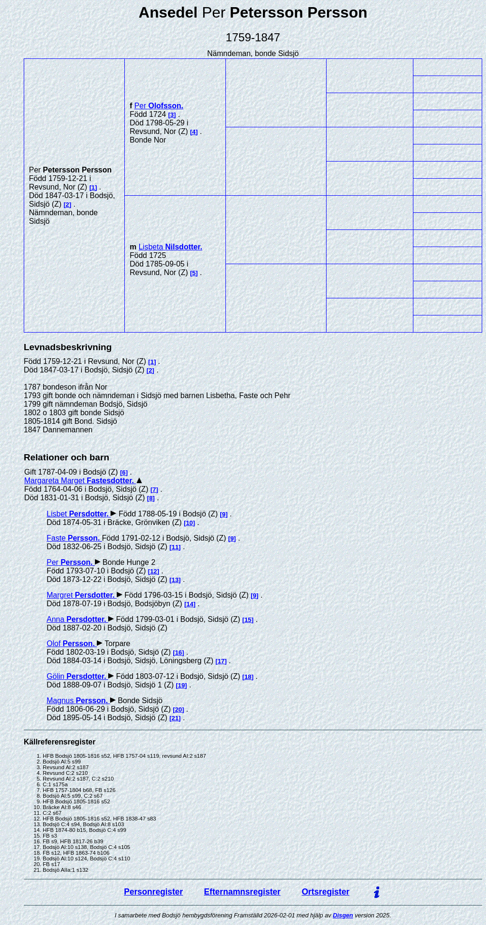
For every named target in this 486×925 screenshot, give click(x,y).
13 (175, 579)
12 (153, 571)
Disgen (343, 915)
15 (248, 619)
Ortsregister (326, 891)
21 (175, 718)
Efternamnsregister (242, 891)
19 (181, 685)
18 (248, 676)
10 (189, 522)
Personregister (153, 891)
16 (178, 652)
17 (220, 661)
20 (178, 709)
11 (175, 547)
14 (190, 604)
